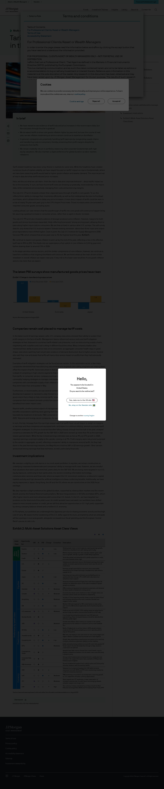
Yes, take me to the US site (82, 400)
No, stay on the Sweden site (82, 405)
